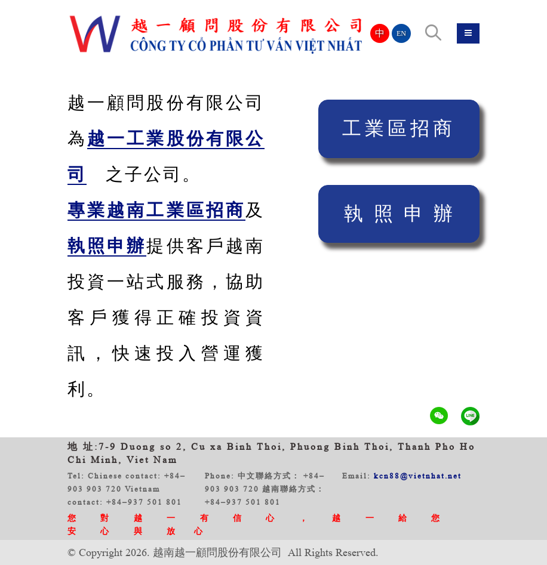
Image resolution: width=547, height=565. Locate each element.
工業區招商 (399, 128)
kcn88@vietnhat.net (418, 475)
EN (401, 33)
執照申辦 (403, 213)
